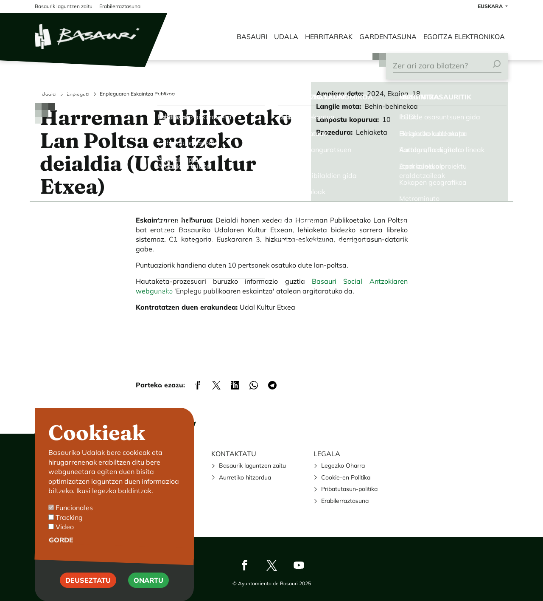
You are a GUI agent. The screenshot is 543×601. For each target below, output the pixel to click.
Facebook (244, 565)
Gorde (61, 554)
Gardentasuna (388, 36)
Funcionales (74, 521)
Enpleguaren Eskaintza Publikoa (137, 93)
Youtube (298, 565)
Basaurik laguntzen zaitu (252, 465)
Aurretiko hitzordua (245, 477)
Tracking (69, 531)
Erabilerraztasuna (345, 501)
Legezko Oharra (343, 465)
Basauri (252, 36)
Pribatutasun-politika (349, 489)
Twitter (271, 565)
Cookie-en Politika (345, 477)
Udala (286, 36)
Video (65, 540)
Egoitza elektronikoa (464, 36)
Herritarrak (329, 36)
